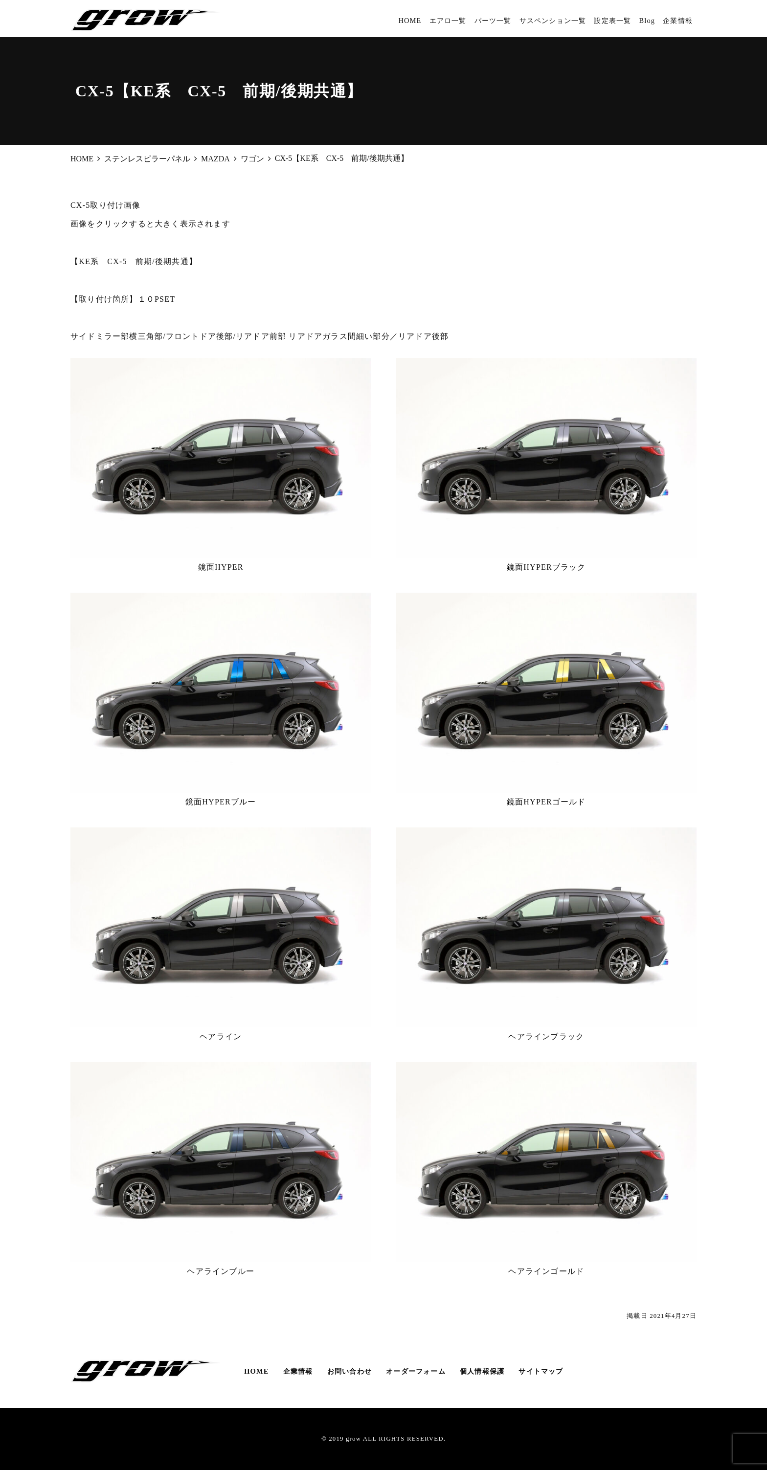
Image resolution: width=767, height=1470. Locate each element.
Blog (647, 20)
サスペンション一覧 (553, 20)
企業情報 (678, 20)
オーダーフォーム (416, 1371)
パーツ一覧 (493, 20)
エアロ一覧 (448, 20)
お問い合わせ (349, 1371)
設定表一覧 (612, 20)
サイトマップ (541, 1371)
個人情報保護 (482, 1371)
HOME (409, 20)
